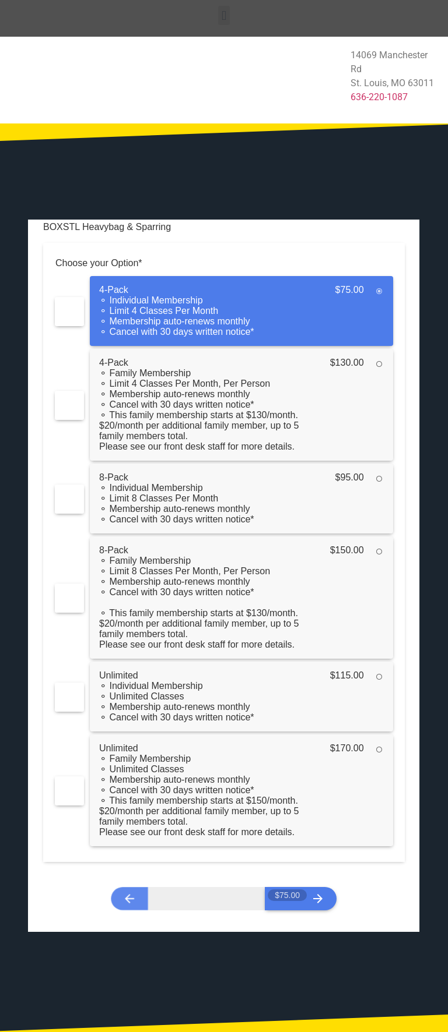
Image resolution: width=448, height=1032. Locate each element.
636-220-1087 (379, 97)
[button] (223, 15)
